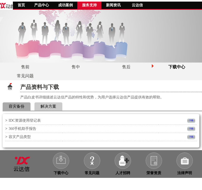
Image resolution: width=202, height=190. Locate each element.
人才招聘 (122, 173)
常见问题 (92, 173)
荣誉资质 (154, 173)
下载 (191, 120)
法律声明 (184, 173)
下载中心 (61, 173)
